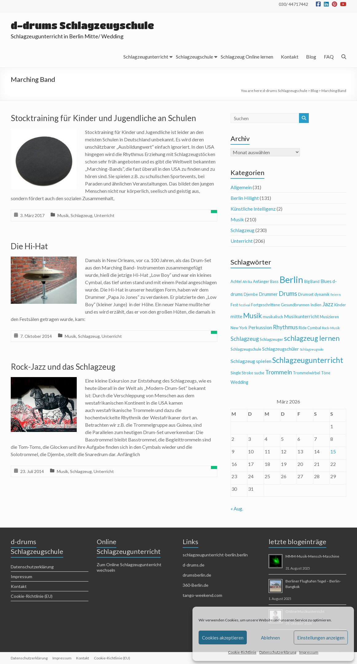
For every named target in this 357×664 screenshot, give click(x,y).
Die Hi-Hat (29, 246)
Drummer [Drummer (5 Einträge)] (268, 294)
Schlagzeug (81, 215)
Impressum (308, 652)
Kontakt (289, 56)
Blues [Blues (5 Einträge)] (326, 281)
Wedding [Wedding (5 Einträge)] (239, 382)
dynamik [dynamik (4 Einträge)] (322, 294)
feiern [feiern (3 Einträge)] (336, 294)
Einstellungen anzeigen (320, 637)
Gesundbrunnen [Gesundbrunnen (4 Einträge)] (295, 304)
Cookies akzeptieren (222, 637)
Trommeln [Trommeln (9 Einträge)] (278, 372)
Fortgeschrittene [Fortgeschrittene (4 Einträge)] (265, 304)
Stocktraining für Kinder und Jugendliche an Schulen (103, 118)
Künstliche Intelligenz (253, 209)
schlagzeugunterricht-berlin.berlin (215, 554)
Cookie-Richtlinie (242, 652)
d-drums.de (193, 564)
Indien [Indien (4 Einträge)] (315, 304)
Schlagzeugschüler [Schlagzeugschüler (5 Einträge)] (280, 349)
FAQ (329, 56)
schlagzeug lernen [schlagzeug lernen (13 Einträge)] (312, 338)
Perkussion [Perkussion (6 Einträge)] (260, 327)
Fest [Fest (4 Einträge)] (234, 304)
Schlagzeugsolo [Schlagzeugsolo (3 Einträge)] (311, 349)
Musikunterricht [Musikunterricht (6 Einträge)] (301, 316)
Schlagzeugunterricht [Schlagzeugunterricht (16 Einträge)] (307, 360)
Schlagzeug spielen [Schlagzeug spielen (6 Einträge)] (251, 361)
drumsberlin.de (197, 575)
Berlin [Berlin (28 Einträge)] (291, 279)
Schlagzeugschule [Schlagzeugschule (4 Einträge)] (246, 349)
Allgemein (241, 187)
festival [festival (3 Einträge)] (244, 305)
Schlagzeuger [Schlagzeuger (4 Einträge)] (271, 339)
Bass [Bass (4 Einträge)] (274, 281)
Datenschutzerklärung (277, 652)
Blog (311, 56)
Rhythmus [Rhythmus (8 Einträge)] (285, 327)
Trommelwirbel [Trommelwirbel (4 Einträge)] (306, 372)
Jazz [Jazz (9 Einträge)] (327, 303)
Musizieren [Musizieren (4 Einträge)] (329, 316)
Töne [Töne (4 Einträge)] (325, 372)
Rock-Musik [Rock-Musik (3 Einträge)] (331, 328)
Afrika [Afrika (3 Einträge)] (247, 282)
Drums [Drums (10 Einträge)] (288, 293)
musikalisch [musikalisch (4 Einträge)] (273, 316)
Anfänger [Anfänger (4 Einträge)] (261, 281)
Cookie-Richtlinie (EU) (31, 596)
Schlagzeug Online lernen (247, 56)
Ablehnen (270, 637)
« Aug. (237, 508)
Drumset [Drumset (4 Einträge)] (305, 294)
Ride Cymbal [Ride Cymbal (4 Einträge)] (310, 327)
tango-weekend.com (202, 595)
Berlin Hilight (245, 198)
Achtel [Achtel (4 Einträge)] (236, 281)
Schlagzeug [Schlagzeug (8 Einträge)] (245, 338)
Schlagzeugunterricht (145, 56)
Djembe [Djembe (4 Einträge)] (251, 294)
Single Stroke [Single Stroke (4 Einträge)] (242, 372)
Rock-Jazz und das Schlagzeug (63, 367)
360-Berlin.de (195, 585)
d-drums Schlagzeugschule (83, 25)
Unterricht (104, 215)
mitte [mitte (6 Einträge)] (236, 316)
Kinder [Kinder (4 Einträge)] (340, 304)
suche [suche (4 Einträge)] (259, 372)
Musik (63, 215)
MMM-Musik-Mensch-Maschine (312, 556)
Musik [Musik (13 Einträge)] (252, 315)
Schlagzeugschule (194, 56)
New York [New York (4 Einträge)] (239, 327)
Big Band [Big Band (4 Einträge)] (312, 281)
